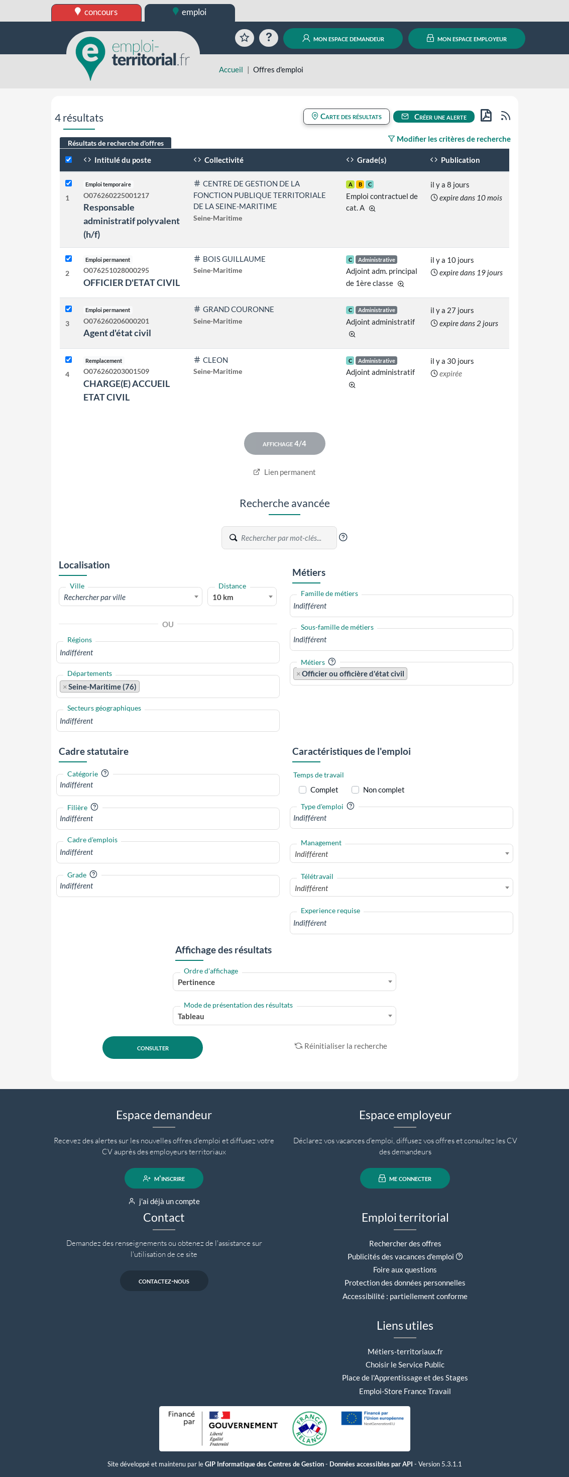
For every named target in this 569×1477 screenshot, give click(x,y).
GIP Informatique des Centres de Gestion (264, 1464)
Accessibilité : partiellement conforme (405, 1296)
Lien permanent (284, 471)
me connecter (405, 1178)
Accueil (231, 69)
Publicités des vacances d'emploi (401, 1256)
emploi (190, 12)
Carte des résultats (346, 116)
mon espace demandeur (343, 38)
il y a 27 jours (452, 310)
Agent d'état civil (117, 332)
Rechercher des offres (405, 1243)
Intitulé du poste (117, 159)
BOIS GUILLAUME (229, 258)
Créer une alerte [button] (434, 116)
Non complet (384, 789)
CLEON (210, 359)
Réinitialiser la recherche (341, 1045)
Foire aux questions (405, 1269)
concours (96, 12)
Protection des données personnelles (405, 1282)
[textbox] (131, 597)
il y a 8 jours (450, 184)
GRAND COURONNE (233, 309)
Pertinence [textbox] (196, 982)
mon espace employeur (467, 38)
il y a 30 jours (452, 360)
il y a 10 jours (452, 259)
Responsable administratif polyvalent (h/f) (131, 221)
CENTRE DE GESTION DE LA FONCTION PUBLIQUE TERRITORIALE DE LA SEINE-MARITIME (259, 195)
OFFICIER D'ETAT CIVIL (131, 282)
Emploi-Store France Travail (405, 1391)
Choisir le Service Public (405, 1364)
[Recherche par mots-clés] (288, 538)
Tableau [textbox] (191, 1016)
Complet (324, 789)
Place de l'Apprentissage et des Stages (405, 1377)
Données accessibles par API (371, 1464)
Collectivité (218, 159)
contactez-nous (164, 1281)
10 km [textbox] (223, 597)
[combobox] (130, 596)
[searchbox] (168, 652)
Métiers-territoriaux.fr (405, 1351)
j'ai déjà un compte (164, 1201)
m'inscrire (164, 1178)
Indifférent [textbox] (311, 853)
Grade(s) (366, 159)
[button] (343, 537)
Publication (455, 159)
